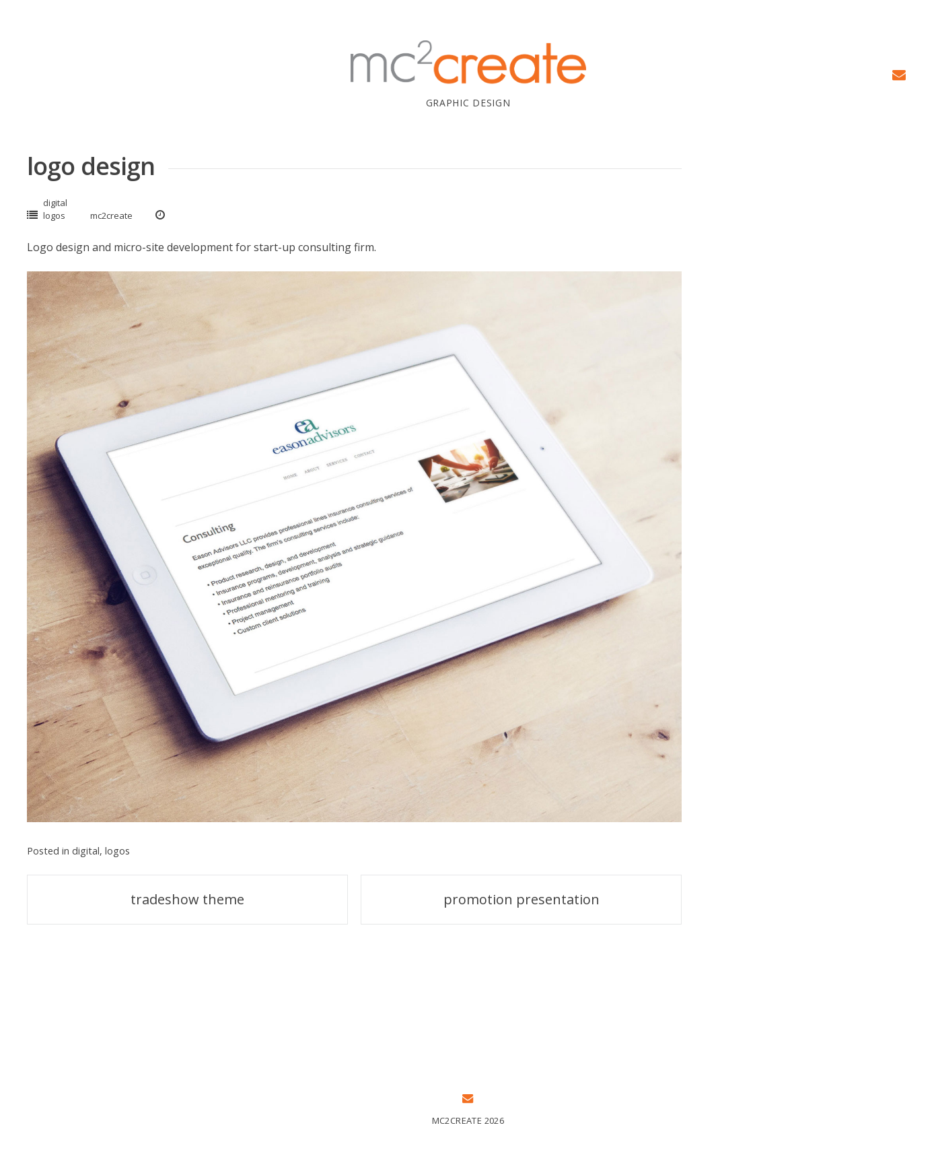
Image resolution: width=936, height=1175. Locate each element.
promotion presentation (521, 899)
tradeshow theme (187, 899)
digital (55, 203)
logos (54, 215)
